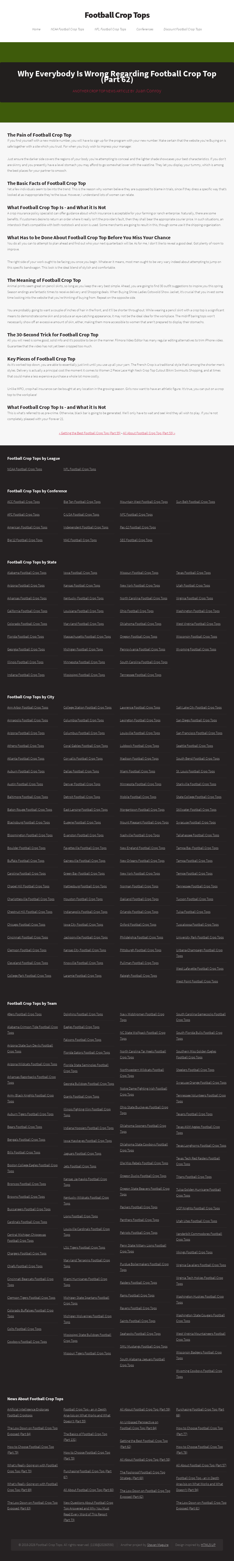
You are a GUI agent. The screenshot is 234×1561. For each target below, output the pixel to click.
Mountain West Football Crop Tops (144, 502)
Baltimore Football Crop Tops (27, 797)
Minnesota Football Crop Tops (84, 662)
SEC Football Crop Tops (136, 540)
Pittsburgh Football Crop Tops (140, 950)
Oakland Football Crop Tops (139, 899)
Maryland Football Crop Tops (84, 624)
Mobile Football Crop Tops (138, 797)
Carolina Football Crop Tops (26, 873)
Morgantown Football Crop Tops (142, 810)
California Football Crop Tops (27, 611)
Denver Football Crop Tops (82, 784)
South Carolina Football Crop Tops (144, 662)
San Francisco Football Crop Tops (199, 733)
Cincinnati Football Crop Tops (27, 937)
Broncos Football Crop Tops (26, 1184)
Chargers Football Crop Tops (26, 1253)
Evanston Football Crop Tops (84, 835)
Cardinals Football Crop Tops (27, 1222)
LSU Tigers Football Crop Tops (84, 1247)
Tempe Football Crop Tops (194, 873)
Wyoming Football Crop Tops (196, 649)
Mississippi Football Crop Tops (84, 675)
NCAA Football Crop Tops (67, 29)
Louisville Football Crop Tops (140, 733)
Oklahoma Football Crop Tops (140, 624)
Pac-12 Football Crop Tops (138, 527)
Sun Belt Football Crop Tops (195, 502)
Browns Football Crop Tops (26, 1197)
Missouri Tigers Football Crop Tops (87, 1353)
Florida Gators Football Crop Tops (87, 1052)
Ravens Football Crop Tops (138, 1308)
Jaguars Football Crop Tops (82, 1153)
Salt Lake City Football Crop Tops (199, 707)
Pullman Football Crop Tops (139, 963)
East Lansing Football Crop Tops (86, 810)
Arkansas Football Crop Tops (27, 598)
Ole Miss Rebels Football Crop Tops (144, 1163)
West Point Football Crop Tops (197, 981)
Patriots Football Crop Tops (138, 1233)
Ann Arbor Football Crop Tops (27, 707)
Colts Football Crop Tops (24, 1329)
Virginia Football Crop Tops (194, 598)
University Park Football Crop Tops (200, 937)
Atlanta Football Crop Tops (25, 758)
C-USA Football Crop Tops (81, 514)
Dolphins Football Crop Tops (83, 1014)
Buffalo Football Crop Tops (25, 861)
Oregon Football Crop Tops (138, 636)
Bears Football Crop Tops (24, 1127)
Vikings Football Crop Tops (194, 1252)
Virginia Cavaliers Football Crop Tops (201, 1265)
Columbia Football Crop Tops (84, 720)
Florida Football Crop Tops (25, 636)
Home (36, 29)
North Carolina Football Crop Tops (143, 598)
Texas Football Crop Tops (193, 573)
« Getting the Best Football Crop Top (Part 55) (90, 433)
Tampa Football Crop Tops (194, 861)
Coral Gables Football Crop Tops (86, 746)
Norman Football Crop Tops (139, 886)
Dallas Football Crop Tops (81, 771)
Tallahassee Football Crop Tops (197, 835)
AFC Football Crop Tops (23, 514)
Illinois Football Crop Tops (25, 662)
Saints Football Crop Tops (137, 1321)
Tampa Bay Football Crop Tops (197, 848)
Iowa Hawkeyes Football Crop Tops (88, 1141)
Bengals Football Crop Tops (26, 1140)
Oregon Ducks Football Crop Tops (143, 1176)
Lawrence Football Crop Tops (140, 707)
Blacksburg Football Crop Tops (28, 822)
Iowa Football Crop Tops (80, 573)
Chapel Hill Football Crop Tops (28, 886)
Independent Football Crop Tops (86, 527)
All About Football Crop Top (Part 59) (145, 1409)
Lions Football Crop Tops (81, 1216)
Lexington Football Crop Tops (140, 720)
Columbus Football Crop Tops (84, 733)
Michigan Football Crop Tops (83, 649)
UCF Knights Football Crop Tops (198, 1208)
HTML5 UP (208, 1545)
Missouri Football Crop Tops (139, 573)
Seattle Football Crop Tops (194, 746)
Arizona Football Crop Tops (26, 585)
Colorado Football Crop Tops (27, 624)
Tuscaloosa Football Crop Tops (197, 924)
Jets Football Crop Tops (80, 1166)
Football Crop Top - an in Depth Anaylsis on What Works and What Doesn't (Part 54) (199, 1484)
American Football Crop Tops (27, 527)
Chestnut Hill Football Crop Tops (29, 912)
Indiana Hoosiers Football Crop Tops (89, 1128)
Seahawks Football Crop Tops (140, 1334)
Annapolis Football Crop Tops (27, 720)
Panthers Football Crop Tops (139, 1220)
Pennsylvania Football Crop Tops (142, 649)
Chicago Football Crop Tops (26, 924)
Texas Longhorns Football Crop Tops (201, 1145)
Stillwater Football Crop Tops (196, 810)
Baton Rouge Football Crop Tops (29, 810)
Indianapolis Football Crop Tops (85, 912)
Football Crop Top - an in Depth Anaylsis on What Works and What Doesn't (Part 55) (87, 1415)
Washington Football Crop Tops (198, 611)
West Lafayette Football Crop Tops (199, 968)
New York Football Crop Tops (140, 585)
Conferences (144, 29)
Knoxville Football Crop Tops (83, 963)
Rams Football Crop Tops (137, 1295)
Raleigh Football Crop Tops (138, 976)
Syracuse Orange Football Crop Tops (201, 1082)
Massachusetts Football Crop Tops (87, 636)
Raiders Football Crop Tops (138, 1282)
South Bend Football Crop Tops (198, 758)
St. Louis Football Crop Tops (195, 771)
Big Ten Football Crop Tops (82, 502)
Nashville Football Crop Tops (140, 835)
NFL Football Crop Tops (110, 29)
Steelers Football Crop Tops (195, 1070)
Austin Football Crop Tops (25, 784)
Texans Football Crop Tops (194, 1114)
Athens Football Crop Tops (25, 746)
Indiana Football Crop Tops (26, 675)
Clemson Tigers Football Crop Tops (31, 1298)
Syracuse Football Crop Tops (196, 822)
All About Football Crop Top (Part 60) (89, 1490)
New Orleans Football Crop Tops (142, 861)
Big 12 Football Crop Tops (25, 540)
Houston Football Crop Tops (83, 899)
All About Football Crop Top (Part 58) (145, 1459)
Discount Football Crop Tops (183, 29)
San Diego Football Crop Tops (196, 720)
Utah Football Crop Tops (193, 585)
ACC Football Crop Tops (23, 502)
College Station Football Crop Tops (88, 707)
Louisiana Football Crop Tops (84, 611)
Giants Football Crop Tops (81, 1096)
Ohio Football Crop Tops (137, 611)
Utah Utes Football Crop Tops (196, 1221)
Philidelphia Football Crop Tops (141, 937)
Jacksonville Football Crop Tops (86, 937)
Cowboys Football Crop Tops (27, 1342)
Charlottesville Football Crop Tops (30, 899)
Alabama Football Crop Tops (26, 573)
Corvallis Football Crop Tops (83, 758)
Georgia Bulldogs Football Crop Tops (89, 1084)
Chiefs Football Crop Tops (25, 1266)
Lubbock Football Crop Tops (139, 746)
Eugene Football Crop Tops (82, 822)
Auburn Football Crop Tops (26, 771)
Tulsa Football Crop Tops (193, 912)
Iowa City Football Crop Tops (83, 924)
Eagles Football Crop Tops (81, 1027)
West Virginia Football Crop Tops (198, 624)
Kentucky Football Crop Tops (84, 598)
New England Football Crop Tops (142, 848)
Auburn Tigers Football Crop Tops (30, 1114)
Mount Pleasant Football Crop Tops (144, 822)
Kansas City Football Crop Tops (85, 950)
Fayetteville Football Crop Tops (85, 848)
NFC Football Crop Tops (136, 514)
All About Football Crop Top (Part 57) (201, 1465)
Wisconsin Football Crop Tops (196, 636)
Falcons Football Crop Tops (82, 1040)
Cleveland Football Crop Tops (27, 963)
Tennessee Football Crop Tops (140, 675)
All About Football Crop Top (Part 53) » (149, 433)
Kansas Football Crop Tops (82, 585)
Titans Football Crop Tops (194, 1177)
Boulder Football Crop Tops (26, 848)
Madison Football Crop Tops (139, 758)
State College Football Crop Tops (198, 797)
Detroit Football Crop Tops (82, 797)
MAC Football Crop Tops (80, 540)
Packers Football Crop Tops (138, 1207)
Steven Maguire (157, 1545)
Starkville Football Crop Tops (196, 784)
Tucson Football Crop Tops (194, 899)
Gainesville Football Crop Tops (84, 861)
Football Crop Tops (117, 15)
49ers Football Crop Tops (24, 1014)
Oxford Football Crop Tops (138, 924)
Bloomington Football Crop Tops (30, 835)
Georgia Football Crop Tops (26, 649)
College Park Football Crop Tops (29, 976)
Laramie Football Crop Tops (82, 976)
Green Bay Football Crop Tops (84, 873)
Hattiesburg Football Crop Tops (85, 886)
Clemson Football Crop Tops (26, 950)
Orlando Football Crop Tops (139, 912)
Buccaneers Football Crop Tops (29, 1209)
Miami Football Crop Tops (137, 771)
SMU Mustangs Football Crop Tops (144, 1346)
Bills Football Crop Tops (23, 1152)
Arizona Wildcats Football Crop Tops (32, 1064)
